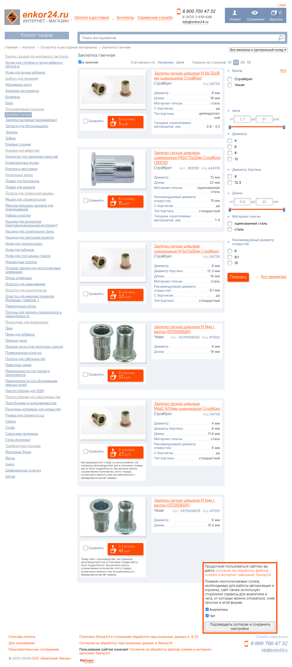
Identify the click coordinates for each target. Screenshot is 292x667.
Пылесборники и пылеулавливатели (30, 403)
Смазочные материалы (21, 434)
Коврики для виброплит (22, 151)
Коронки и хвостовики (21, 169)
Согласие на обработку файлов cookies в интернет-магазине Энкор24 (146, 651)
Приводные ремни (18, 365)
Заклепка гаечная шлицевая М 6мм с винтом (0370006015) (184, 503)
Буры (9, 103)
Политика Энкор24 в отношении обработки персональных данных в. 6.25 (138, 637)
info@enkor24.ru (195, 22)
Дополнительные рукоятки (24, 109)
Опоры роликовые (18, 278)
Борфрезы (12, 97)
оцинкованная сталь (251, 223)
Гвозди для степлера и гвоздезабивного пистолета (34, 64)
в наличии (90, 62)
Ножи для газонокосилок (23, 244)
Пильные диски (16, 341)
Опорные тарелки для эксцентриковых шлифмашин (33, 270)
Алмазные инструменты (22, 91)
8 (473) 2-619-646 (197, 17)
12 (236, 159)
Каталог (29, 47)
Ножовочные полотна (21, 262)
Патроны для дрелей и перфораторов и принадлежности (33, 314)
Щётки (10, 477)
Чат (210, 616)
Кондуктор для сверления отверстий (31, 157)
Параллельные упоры (20, 306)
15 (236, 263)
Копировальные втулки (22, 163)
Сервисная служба (155, 17)
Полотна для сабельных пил (25, 359)
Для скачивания (21, 643)
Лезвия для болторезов (22, 181)
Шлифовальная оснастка (23, 470)
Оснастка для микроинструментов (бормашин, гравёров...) (29, 298)
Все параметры (273, 276)
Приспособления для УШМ (24, 391)
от (231, 119)
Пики (8, 328)
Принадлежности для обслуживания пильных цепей (31, 383)
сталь (239, 229)
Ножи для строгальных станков (28, 256)
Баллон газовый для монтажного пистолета (36, 57)
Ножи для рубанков (19, 250)
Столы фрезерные (18, 440)
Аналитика (216, 609)
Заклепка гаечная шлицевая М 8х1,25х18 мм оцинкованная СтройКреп (187, 76)
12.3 (238, 182)
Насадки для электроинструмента (29, 238)
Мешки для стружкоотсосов (25, 200)
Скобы (10, 428)
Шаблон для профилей (21, 79)
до (253, 119)
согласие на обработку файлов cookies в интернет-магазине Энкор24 (237, 572)
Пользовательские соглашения (33, 649)
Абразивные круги (18, 85)
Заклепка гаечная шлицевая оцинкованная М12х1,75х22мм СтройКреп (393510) (187, 158)
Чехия (239, 85)
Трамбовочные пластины (23, 446)
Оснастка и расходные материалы (69, 47)
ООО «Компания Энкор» (50, 658)
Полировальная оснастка (23, 353)
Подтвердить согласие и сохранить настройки (240, 626)
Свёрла (10, 422)
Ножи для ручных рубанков (25, 73)
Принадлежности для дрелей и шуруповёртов (27, 373)
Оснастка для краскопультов (26, 290)
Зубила (10, 138)
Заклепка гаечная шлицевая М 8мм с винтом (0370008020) (184, 329)
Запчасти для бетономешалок (26, 126)
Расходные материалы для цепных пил (33, 409)
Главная (11, 47)
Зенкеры (11, 132)
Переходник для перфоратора (26, 322)
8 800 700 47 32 (198, 11)
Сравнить (96, 121)
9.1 (237, 257)
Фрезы (10, 458)
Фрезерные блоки (18, 452)
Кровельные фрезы (19, 175)
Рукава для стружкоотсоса (24, 415)
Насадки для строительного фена (29, 232)
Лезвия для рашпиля (20, 187)
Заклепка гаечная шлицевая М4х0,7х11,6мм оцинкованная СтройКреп (187, 406)
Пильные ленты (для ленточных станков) (34, 347)
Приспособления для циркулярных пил (33, 397)
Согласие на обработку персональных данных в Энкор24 (125, 643)
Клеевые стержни (18, 145)
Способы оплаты (21, 637)
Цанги (9, 464)
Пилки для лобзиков (20, 335)
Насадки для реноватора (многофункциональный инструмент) (31, 223)
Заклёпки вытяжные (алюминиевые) (31, 120)
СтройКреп (243, 79)
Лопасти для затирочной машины (29, 193)
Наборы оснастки (17, 216)
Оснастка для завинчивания (25, 284)
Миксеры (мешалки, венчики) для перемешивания (29, 207)
